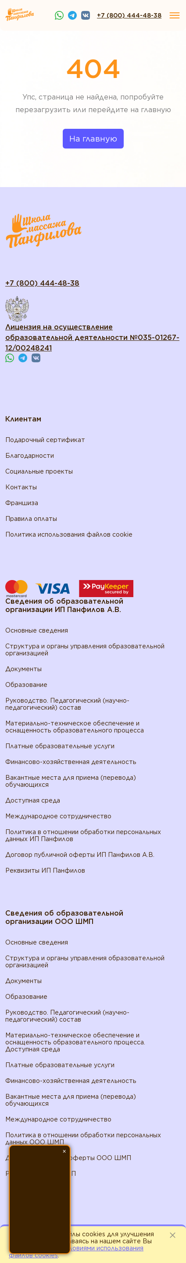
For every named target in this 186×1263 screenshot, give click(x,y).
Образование (26, 684)
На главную (93, 138)
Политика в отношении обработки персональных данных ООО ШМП (83, 1139)
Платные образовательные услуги (59, 746)
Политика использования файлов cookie (68, 534)
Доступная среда (32, 800)
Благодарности (29, 455)
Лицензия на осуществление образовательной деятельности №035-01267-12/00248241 (92, 337)
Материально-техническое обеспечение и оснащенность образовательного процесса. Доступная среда (75, 1042)
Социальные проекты (39, 471)
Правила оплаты (31, 518)
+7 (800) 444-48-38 (129, 15)
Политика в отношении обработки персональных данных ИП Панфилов (83, 835)
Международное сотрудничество (58, 816)
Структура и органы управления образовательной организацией (85, 650)
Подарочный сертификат (45, 439)
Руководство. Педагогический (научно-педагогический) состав (67, 704)
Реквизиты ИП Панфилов (45, 870)
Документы (23, 668)
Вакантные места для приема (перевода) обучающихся (70, 781)
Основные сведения (36, 630)
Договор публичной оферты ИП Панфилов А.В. (79, 854)
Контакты (21, 487)
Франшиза (21, 502)
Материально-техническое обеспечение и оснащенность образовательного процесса (74, 727)
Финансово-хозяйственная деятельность (70, 761)
